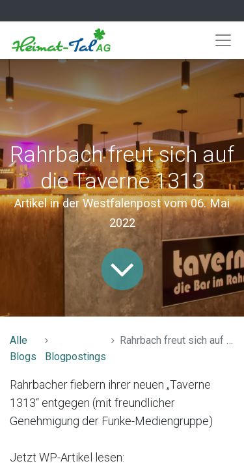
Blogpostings (75, 356)
